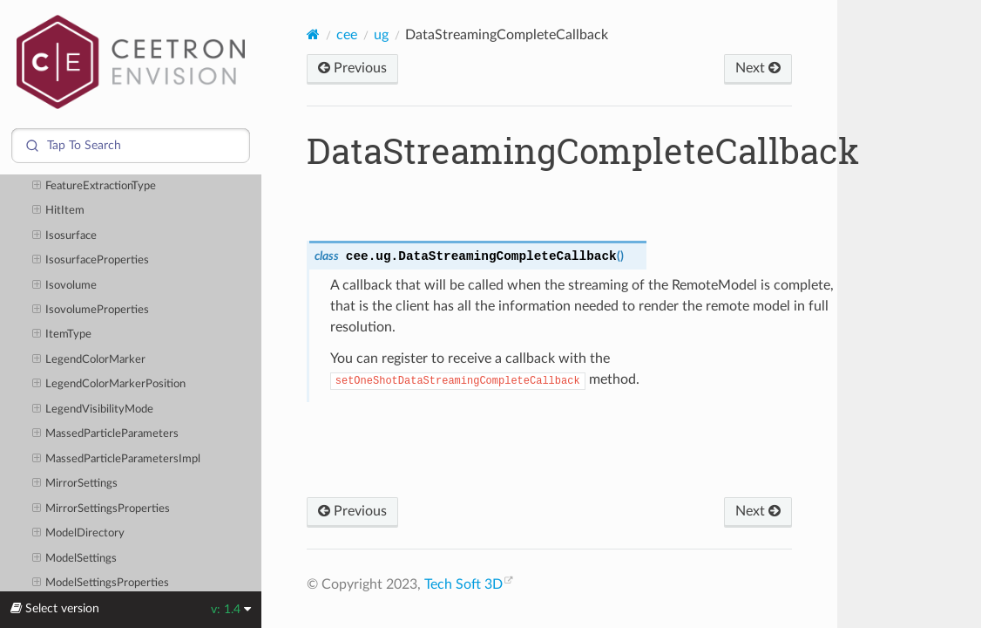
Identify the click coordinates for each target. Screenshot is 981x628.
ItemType (62, 335)
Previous (352, 68)
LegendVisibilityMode (93, 410)
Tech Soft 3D (463, 584)
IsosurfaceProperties (91, 261)
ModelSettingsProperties (101, 583)
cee (346, 35)
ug (381, 35)
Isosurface (65, 236)
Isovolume (65, 286)
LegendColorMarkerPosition (109, 384)
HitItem (58, 211)
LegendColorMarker (89, 360)
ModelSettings (75, 559)
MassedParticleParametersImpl (116, 460)
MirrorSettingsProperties (101, 509)
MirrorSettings (75, 484)
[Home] (313, 34)
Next (758, 68)
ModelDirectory (78, 534)
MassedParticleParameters (105, 434)
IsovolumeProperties (91, 310)
